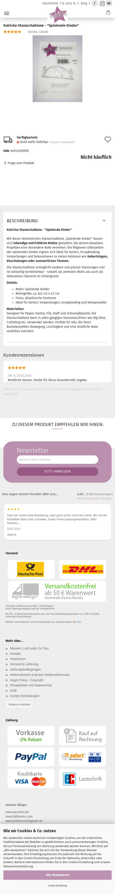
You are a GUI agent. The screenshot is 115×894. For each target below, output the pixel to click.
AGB (13, 690)
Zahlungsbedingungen (25, 669)
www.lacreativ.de (17, 812)
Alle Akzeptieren (57, 875)
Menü (6, 13)
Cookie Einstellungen (25, 696)
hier (79, 622)
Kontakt (15, 653)
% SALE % (69, 3)
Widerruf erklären (19, 704)
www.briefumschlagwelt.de (24, 821)
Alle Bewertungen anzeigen (94, 498)
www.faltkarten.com (19, 816)
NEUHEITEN (50, 3)
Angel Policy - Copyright (26, 680)
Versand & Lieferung (24, 664)
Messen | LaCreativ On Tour (29, 648)
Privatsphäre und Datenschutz (31, 685)
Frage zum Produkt (21, 163)
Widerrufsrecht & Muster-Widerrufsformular (40, 675)
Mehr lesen (13, 524)
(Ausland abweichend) (62, 142)
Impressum (17, 659)
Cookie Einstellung (57, 885)
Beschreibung (22, 220)
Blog (84, 3)
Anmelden (10, 394)
